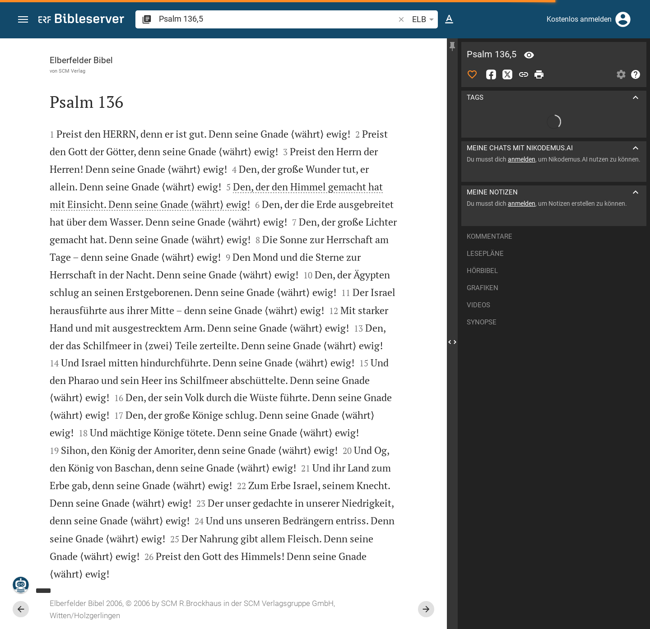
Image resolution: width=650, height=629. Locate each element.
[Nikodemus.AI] (21, 585)
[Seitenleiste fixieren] (452, 46)
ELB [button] (424, 19)
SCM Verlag (72, 71)
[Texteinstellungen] (449, 19)
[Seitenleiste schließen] (452, 342)
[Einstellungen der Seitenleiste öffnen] (621, 74)
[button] (23, 19)
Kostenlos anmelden (579, 19)
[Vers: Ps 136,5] (529, 55)
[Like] (472, 74)
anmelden (521, 159)
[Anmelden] (623, 19)
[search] (277, 18)
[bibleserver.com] (81, 20)
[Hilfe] (635, 74)
